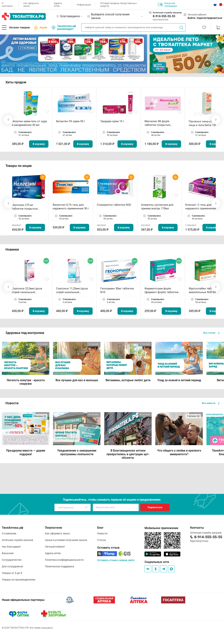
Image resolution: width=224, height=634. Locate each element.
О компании (7, 4)
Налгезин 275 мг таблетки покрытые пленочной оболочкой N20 (26, 206)
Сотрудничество (12, 559)
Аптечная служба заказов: (167, 12)
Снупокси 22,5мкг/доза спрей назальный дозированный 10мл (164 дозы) (28, 290)
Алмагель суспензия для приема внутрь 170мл (157, 206)
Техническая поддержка (59, 566)
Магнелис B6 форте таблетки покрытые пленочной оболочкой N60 (162, 123)
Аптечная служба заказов (17, 540)
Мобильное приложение (161, 528)
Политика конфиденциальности (64, 559)
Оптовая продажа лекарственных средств (118, 4)
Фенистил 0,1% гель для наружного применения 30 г (71, 206)
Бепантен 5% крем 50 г (70, 121)
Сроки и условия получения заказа (66, 540)
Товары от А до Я (12, 573)
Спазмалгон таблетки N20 (114, 204)
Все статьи (211, 332)
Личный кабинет (55, 546)
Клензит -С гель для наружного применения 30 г (203, 206)
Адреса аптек (58, 4)
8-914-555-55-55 (164, 16)
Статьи (101, 540)
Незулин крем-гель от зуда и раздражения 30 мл (29, 123)
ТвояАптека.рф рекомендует (64, 27)
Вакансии (8, 553)
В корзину (39, 144)
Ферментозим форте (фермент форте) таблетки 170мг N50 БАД (161, 290)
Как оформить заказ (31, 4)
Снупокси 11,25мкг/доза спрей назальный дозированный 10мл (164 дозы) (72, 290)
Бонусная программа (167, 4)
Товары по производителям (18, 579)
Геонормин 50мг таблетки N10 (117, 290)
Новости (102, 533)
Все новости (210, 403)
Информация (84, 4)
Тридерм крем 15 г (112, 121)
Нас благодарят (11, 546)
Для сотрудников (12, 566)
